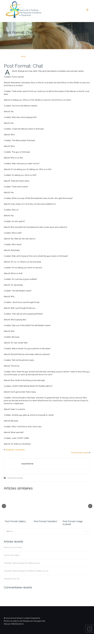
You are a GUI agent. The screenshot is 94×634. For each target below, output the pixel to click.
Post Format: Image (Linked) (73, 522)
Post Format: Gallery (15, 521)
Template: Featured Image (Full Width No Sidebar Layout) (26, 571)
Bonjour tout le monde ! (13, 547)
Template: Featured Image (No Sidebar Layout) (22, 563)
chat (9, 478)
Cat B (23, 56)
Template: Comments (15, 450)
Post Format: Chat (23, 66)
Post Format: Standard (45, 521)
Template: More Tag (11, 579)
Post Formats (17, 478)
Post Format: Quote (80, 453)
